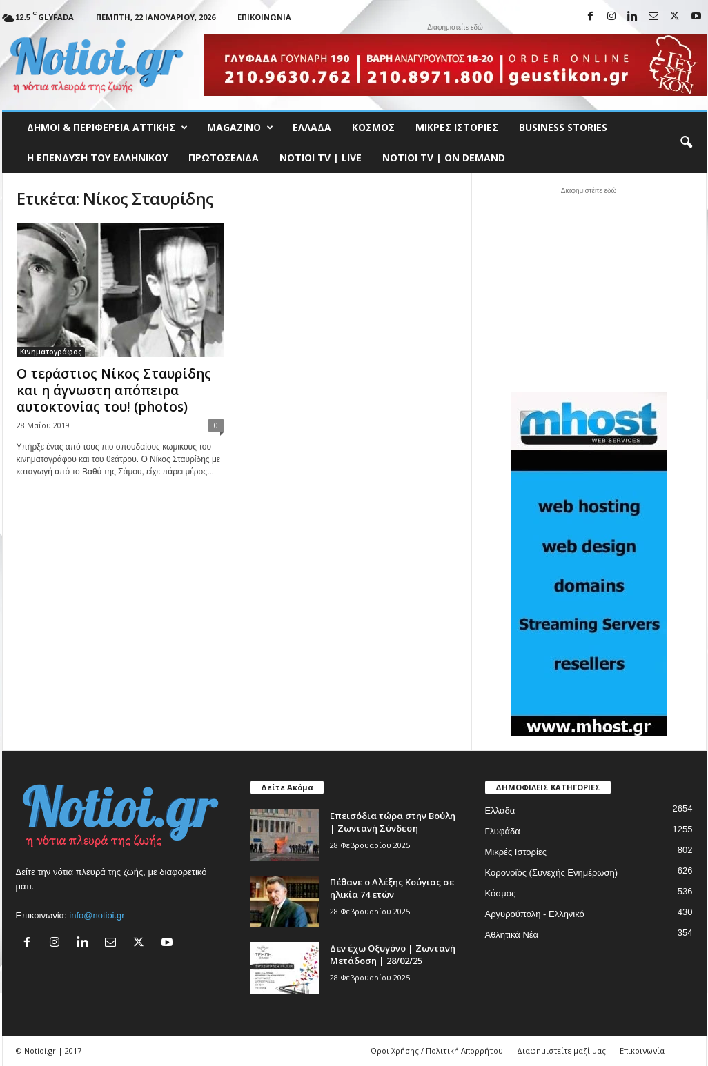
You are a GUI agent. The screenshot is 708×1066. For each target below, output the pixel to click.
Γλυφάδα (502, 831)
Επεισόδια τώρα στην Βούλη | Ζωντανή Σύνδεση (392, 821)
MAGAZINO (240, 127)
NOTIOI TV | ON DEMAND (443, 157)
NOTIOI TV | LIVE (320, 157)
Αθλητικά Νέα (512, 934)
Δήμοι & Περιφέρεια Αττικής (107, 127)
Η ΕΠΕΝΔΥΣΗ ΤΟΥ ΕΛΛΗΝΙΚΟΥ (97, 157)
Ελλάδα (312, 127)
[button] (686, 143)
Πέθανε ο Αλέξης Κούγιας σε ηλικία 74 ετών (392, 888)
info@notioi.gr (96, 915)
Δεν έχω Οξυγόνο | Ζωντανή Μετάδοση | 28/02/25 (392, 954)
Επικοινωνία (264, 17)
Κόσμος (373, 127)
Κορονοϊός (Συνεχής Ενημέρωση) (551, 872)
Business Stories (563, 127)
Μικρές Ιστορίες (456, 127)
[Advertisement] (588, 287)
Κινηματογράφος (50, 351)
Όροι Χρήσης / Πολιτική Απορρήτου (437, 1050)
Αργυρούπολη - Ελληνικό (534, 914)
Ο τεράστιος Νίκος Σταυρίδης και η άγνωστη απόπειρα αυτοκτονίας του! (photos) (114, 390)
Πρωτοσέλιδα (223, 157)
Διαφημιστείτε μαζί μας (561, 1050)
